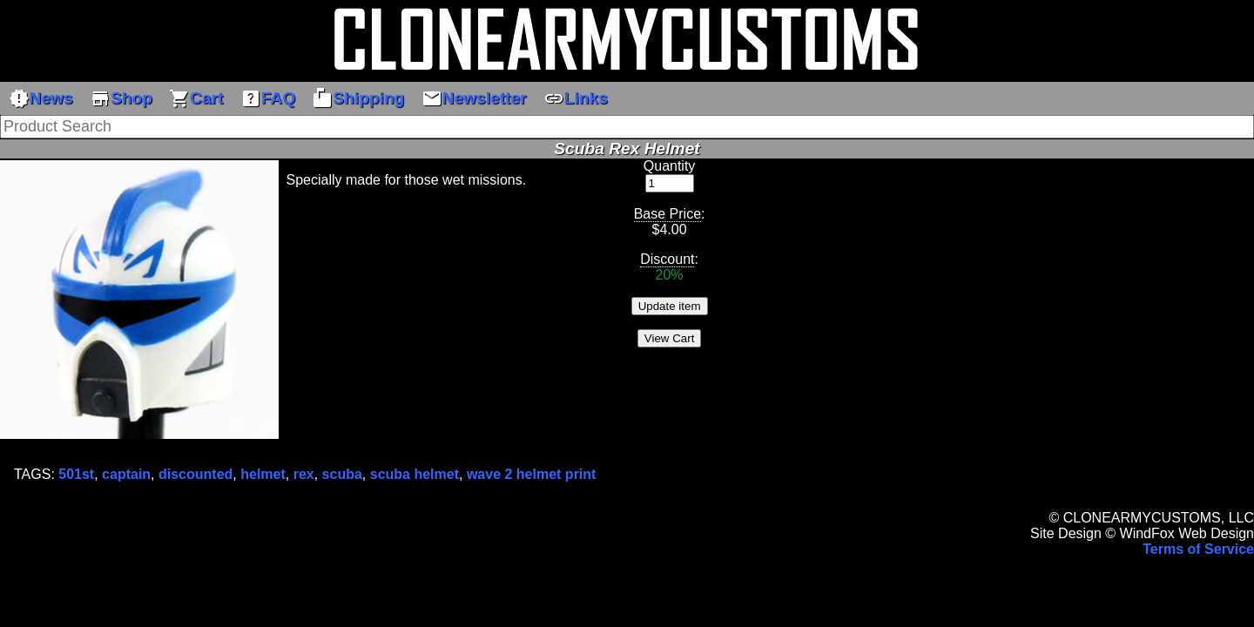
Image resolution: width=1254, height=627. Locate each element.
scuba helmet (414, 474)
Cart (196, 98)
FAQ (267, 98)
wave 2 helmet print (532, 474)
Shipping (358, 98)
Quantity (670, 165)
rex (303, 474)
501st (76, 474)
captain (126, 474)
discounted (195, 474)
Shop (121, 98)
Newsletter (474, 98)
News (41, 98)
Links (575, 98)
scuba (342, 474)
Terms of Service (1198, 549)
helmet (263, 474)
